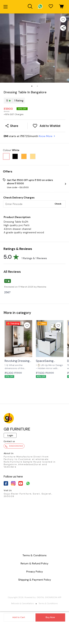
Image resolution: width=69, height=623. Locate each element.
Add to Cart (18, 617)
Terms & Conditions (48, 603)
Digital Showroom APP (49, 597)
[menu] (5, 7)
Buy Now (50, 617)
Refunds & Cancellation (22, 603)
